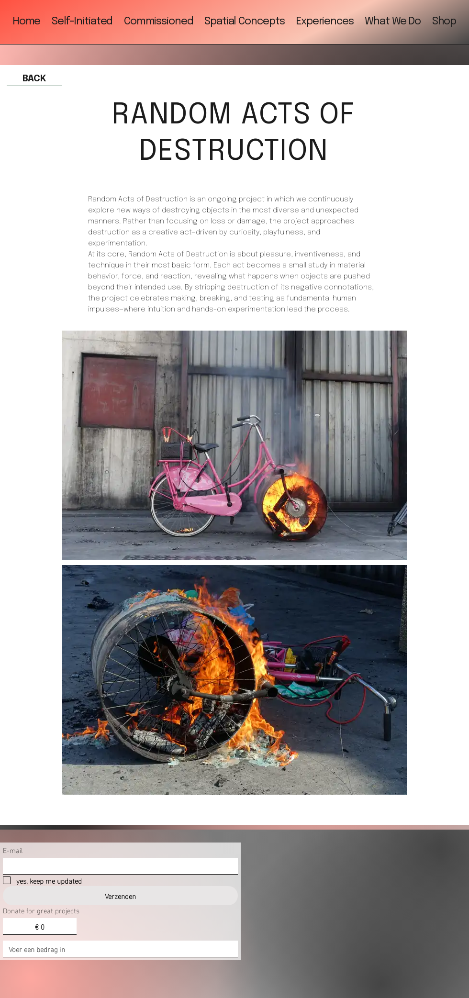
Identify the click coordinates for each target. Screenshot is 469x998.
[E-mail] (117, 866)
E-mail (13, 849)
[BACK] (34, 79)
